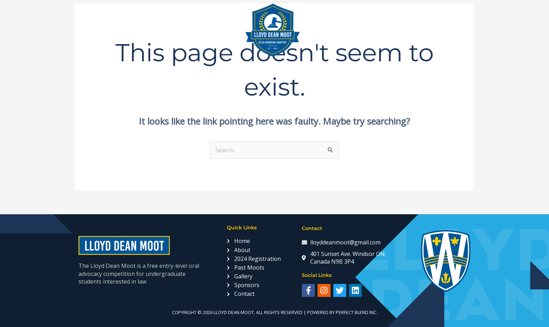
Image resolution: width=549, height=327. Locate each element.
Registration (171, 30)
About (128, 30)
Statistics (404, 30)
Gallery (320, 30)
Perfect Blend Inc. (356, 312)
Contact (445, 30)
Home (99, 30)
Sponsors (360, 30)
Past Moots (222, 30)
